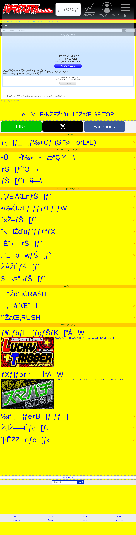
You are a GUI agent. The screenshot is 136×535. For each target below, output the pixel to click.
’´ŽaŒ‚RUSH (20, 317)
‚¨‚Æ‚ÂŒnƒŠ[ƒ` (26, 196)
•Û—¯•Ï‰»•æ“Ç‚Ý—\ (43, 157)
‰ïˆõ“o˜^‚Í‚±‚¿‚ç (68, 66)
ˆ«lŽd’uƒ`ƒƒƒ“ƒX (28, 231)
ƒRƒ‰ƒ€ (85, 516)
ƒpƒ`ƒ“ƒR (51, 516)
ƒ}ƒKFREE (119, 520)
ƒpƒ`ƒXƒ (17, 516)
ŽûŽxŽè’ (51, 520)
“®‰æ (119, 516)
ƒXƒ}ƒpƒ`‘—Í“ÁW (68, 390)
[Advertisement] (64, 460)
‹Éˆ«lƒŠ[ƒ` (21, 243)
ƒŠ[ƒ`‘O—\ (25, 169)
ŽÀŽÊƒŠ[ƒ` (20, 267)
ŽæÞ (85, 520)
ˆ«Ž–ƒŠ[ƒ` (19, 220)
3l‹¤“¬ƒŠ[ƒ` (23, 279)
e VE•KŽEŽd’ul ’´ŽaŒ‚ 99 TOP (68, 114)
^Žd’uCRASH (24, 294)
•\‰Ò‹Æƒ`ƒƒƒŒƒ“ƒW (34, 208)
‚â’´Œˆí (19, 306)
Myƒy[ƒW (17, 520)
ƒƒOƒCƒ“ (68, 83)
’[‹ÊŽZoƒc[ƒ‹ (25, 440)
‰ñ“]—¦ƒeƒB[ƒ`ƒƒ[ (34, 416)
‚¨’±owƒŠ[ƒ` (26, 255)
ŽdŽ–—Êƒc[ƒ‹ (25, 428)
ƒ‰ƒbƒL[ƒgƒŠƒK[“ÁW (68, 348)
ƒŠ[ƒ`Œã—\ (27, 181)
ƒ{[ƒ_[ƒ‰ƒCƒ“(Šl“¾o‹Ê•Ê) (48, 142)
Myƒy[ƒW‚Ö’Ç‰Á (68, 477)
